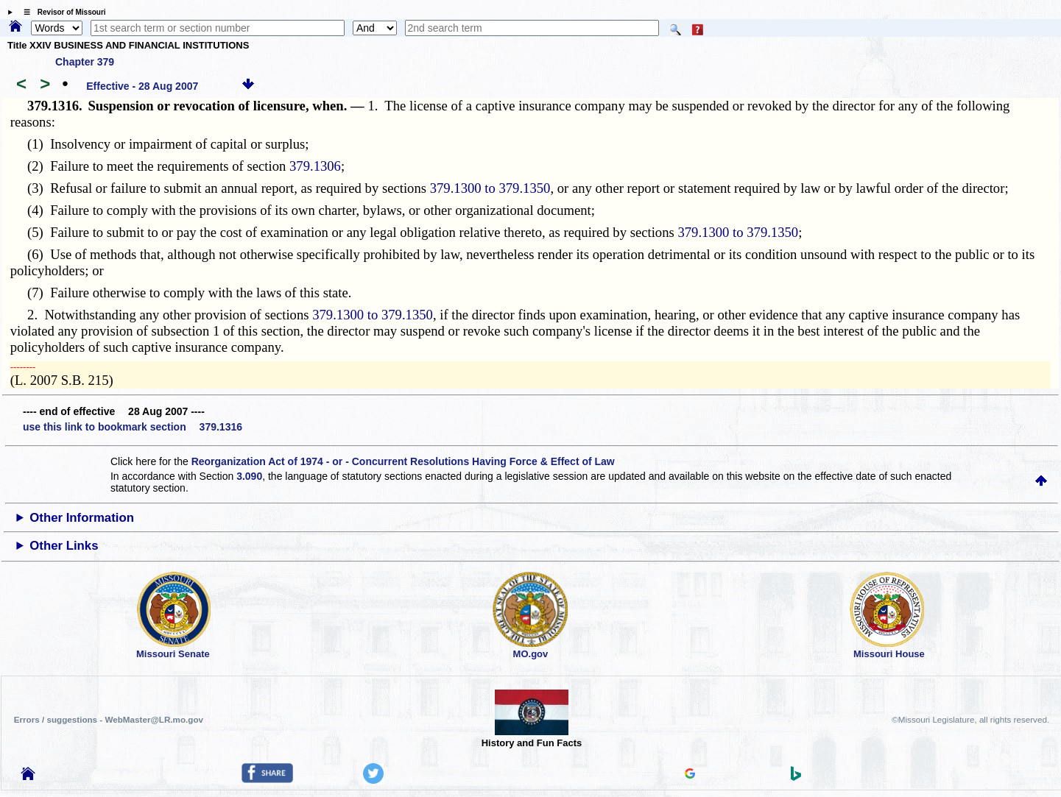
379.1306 (315, 166)
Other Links (63, 546)
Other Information (81, 518)
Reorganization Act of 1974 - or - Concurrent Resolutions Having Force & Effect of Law (403, 461)
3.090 (249, 476)
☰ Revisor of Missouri (61, 12)
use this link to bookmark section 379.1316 (132, 427)
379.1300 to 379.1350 (490, 188)
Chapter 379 (84, 62)
